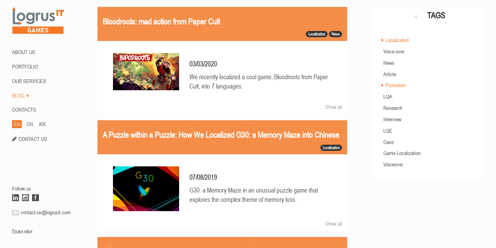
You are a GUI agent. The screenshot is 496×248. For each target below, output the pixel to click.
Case (388, 142)
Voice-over (393, 51)
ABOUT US (23, 52)
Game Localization (402, 153)
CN (30, 124)
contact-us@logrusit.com (46, 212)
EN (17, 124)
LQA (387, 96)
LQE (387, 130)
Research (392, 108)
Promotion (395, 85)
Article (389, 74)
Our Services (29, 81)
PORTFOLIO (25, 66)
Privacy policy (22, 231)
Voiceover (393, 164)
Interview (392, 119)
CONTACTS (24, 109)
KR (42, 124)
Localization (397, 40)
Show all (333, 107)
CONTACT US (33, 139)
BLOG (20, 95)
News (388, 63)
